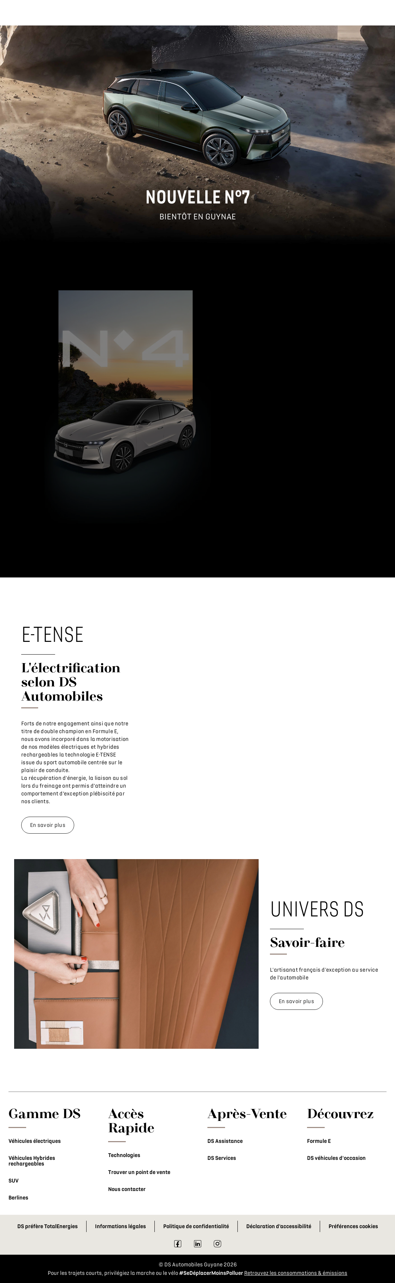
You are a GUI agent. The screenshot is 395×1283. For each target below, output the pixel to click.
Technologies (124, 1155)
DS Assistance (225, 1141)
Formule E (319, 1141)
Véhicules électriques (34, 1141)
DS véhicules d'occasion (336, 1158)
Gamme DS (44, 1113)
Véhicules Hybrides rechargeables (31, 1161)
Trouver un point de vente (139, 1172)
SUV (13, 1181)
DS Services (221, 1158)
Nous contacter (127, 1189)
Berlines (18, 1198)
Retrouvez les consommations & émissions (295, 1273)
